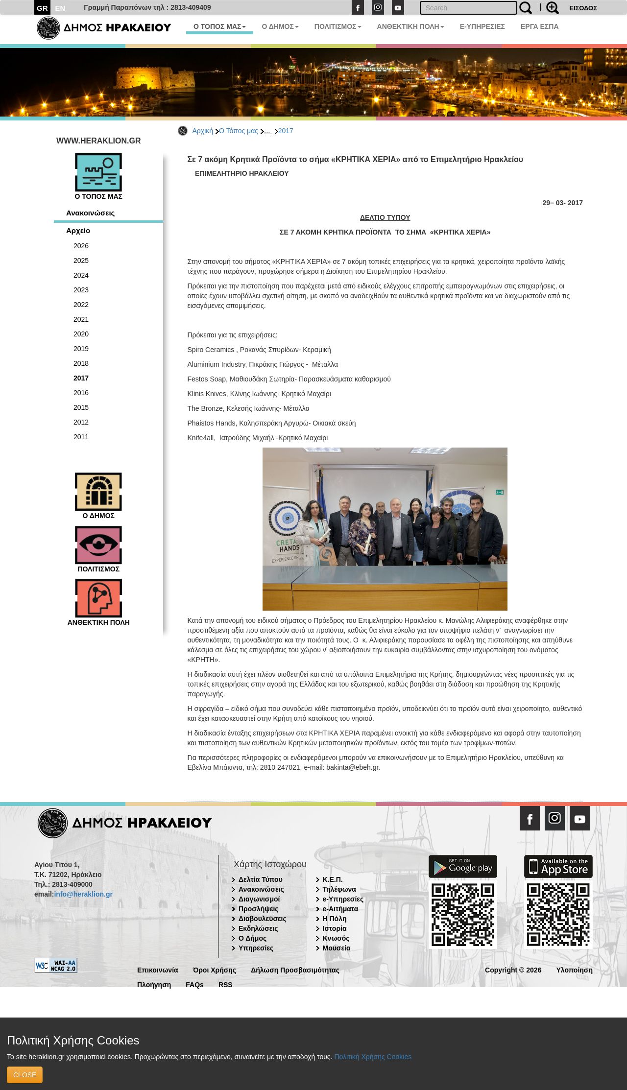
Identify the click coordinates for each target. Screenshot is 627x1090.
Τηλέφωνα (339, 889)
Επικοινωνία (157, 969)
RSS (225, 984)
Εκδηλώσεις (258, 928)
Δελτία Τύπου (261, 879)
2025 (81, 260)
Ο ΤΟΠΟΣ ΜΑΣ (219, 26)
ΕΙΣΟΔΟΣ (583, 8)
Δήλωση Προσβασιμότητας (295, 969)
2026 (81, 246)
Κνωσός (336, 938)
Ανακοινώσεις (90, 213)
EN (60, 8)
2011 (81, 437)
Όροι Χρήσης (215, 969)
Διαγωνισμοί (259, 899)
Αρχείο (78, 230)
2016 (81, 393)
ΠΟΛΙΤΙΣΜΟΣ (338, 26)
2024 (81, 275)
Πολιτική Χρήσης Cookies (372, 1057)
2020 (81, 334)
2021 (81, 319)
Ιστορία (335, 928)
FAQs (195, 984)
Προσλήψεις (259, 909)
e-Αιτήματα (341, 909)
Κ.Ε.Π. (333, 879)
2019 (81, 349)
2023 (81, 290)
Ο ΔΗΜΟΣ (280, 26)
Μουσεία (337, 948)
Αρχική (203, 131)
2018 (81, 363)
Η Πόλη (335, 919)
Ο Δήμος (252, 938)
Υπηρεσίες (256, 948)
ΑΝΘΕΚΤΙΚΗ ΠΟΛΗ (410, 26)
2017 (285, 131)
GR (42, 8)
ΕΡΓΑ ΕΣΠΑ (540, 26)
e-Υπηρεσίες (343, 899)
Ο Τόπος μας (238, 131)
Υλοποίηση (574, 969)
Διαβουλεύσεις (263, 919)
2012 (81, 422)
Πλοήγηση (154, 984)
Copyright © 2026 (513, 969)
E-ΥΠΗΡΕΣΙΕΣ (482, 26)
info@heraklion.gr (83, 894)
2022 (81, 304)
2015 (81, 407)
